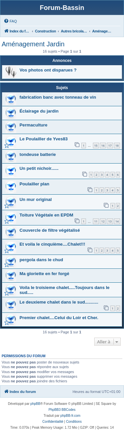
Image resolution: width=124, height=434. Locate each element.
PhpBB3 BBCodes (62, 409)
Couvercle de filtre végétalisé (50, 230)
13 (109, 221)
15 (96, 145)
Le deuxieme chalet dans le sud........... (59, 302)
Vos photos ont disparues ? (48, 70)
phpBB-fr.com (71, 415)
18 (117, 145)
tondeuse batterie (38, 154)
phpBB (35, 404)
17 (109, 145)
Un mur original (36, 199)
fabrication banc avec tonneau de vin (58, 97)
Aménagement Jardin (33, 44)
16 (102, 145)
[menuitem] (10, 21)
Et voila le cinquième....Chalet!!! (52, 244)
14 (117, 221)
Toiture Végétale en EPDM (46, 215)
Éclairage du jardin (39, 111)
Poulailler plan (34, 183)
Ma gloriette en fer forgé (44, 273)
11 (96, 221)
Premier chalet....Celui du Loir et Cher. (59, 317)
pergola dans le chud (41, 259)
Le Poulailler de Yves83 (44, 138)
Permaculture (33, 124)
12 (102, 221)
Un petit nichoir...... (39, 168)
